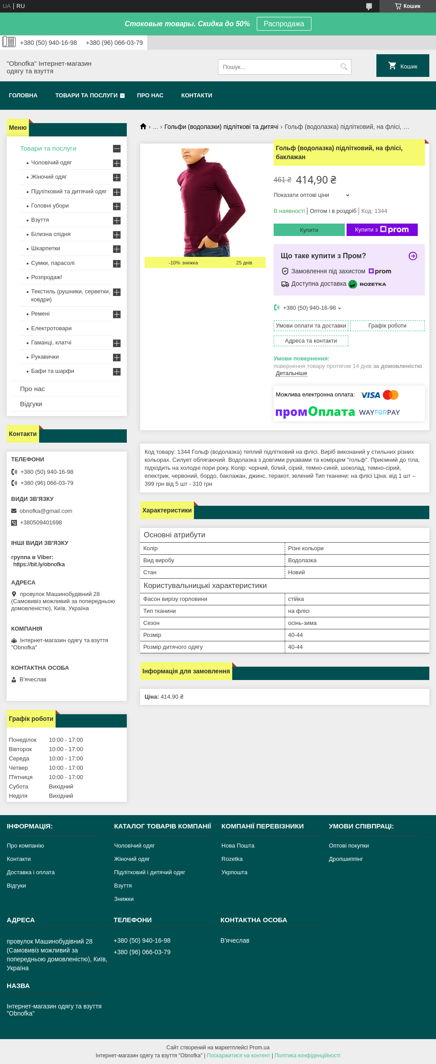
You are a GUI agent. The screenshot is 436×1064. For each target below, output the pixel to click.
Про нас (150, 95)
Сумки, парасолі (53, 263)
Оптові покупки (349, 845)
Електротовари (51, 328)
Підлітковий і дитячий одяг (149, 872)
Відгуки (31, 404)
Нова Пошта (238, 845)
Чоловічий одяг (51, 162)
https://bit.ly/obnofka (39, 564)
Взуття (40, 219)
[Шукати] (343, 67)
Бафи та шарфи (52, 371)
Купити (309, 230)
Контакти (197, 95)
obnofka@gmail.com (46, 511)
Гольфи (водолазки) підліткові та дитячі (222, 126)
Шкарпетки (45, 248)
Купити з (382, 230)
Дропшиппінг (346, 859)
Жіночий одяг (49, 176)
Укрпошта (234, 872)
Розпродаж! (46, 277)
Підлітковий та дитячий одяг (69, 191)
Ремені (40, 313)
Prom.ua (260, 1047)
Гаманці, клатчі (51, 342)
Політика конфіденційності (307, 1055)
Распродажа (284, 24)
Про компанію (25, 845)
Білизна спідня (50, 234)
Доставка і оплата (31, 872)
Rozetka (232, 859)
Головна (23, 95)
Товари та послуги (86, 95)
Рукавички (45, 356)
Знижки (123, 899)
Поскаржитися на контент (238, 1055)
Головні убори (50, 205)
